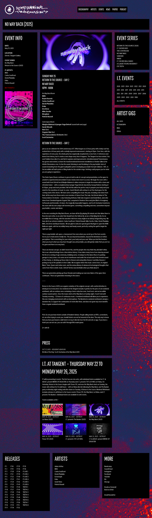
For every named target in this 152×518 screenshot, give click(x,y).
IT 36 (18, 469)
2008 (135, 94)
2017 (126, 90)
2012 (118, 94)
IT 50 (18, 502)
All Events (121, 101)
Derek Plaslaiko (10, 78)
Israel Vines (58, 482)
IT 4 (6, 474)
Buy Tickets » (10, 88)
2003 (123, 97)
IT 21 (12, 474)
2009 (130, 94)
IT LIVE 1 (25, 471)
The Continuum (123, 51)
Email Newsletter (109, 495)
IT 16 (6, 505)
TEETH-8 (26, 505)
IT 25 (12, 484)
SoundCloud (108, 469)
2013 (142, 90)
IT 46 (18, 492)
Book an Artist (109, 490)
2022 (136, 86)
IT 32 (12, 502)
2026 (118, 86)
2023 (131, 86)
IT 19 (12, 469)
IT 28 (12, 492)
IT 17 (6, 508)
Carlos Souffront (10, 75)
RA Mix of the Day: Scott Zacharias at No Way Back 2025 (60, 352)
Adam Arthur (59, 466)
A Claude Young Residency (127, 64)
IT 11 (6, 492)
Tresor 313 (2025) (47, 439)
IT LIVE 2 (25, 474)
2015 (134, 90)
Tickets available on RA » (50, 400)
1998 (136, 97)
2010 (126, 94)
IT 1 (6, 466)
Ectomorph (121, 124)
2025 (122, 86)
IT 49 (18, 500)
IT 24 (12, 482)
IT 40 (18, 477)
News (108, 9)
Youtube (107, 477)
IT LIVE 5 (25, 482)
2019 (118, 90)
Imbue (119, 58)
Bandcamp (108, 466)
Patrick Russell (9, 83)
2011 (122, 94)
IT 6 (6, 479)
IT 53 (24, 466)
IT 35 (18, 466)
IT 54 (24, 469)
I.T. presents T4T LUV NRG (74, 439)
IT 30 (12, 497)
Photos (115, 9)
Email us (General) (110, 487)
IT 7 (6, 482)
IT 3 (6, 471)
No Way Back (9, 63)
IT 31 (12, 500)
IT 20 (12, 471)
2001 (132, 97)
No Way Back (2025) (95, 419)
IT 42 (18, 482)
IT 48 (18, 497)
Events (101, 9)
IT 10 (6, 489)
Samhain (120, 56)
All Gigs (120, 121)
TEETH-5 (25, 497)
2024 (127, 86)
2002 (127, 97)
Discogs (106, 482)
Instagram (107, 471)
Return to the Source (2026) (128, 46)
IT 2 (6, 469)
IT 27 (12, 489)
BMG (6, 73)
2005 (118, 97)
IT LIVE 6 (25, 484)
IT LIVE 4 (25, 479)
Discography (83, 9)
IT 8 (6, 484)
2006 (144, 94)
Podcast (123, 9)
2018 (122, 90)
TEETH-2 (25, 489)
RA (105, 479)
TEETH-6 (25, 500)
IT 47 (18, 495)
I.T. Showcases (122, 48)
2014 (138, 90)
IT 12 (6, 495)
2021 (140, 86)
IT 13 (6, 497)
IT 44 (18, 487)
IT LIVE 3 (25, 477)
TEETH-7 (25, 502)
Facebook (107, 474)
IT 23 (12, 479)
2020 (144, 86)
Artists (94, 9)
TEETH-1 (25, 487)
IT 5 (6, 477)
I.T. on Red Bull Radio (125, 61)
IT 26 (12, 487)
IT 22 (12, 477)
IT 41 (18, 479)
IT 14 (6, 500)
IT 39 (18, 474)
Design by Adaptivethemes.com (142, 516)
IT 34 (12, 508)
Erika (6, 80)
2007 (139, 94)
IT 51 (18, 505)
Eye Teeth (120, 66)
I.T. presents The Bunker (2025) (76, 419)
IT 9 (6, 487)
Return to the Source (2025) (14, 65)
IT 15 (6, 502)
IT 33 (12, 505)
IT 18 (12, 466)
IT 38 (18, 471)
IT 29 (12, 495)
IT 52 (18, 508)
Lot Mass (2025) (47, 419)
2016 (130, 90)
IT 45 (18, 489)
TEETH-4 (25, 495)
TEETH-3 (25, 492)
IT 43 (18, 484)
